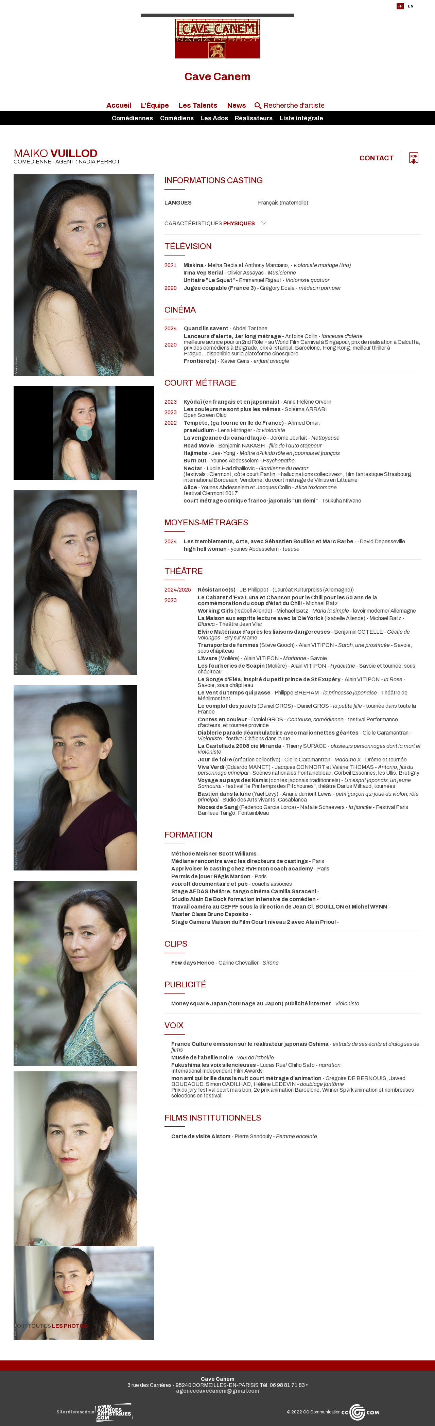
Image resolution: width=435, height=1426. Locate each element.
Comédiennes (132, 118)
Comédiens (177, 118)
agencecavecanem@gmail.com (217, 1391)
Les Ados (214, 118)
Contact (376, 158)
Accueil (118, 105)
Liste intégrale (301, 118)
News (236, 105)
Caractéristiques (215, 223)
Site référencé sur (94, 1412)
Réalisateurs (254, 118)
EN (410, 6)
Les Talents (198, 105)
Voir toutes (56, 1326)
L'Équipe (155, 105)
